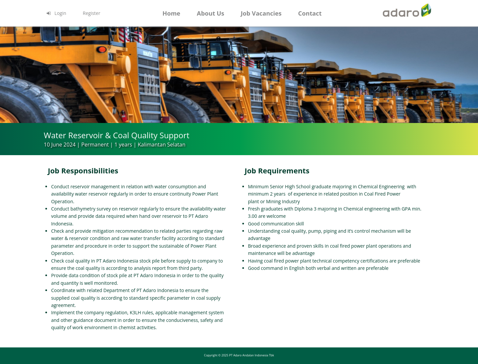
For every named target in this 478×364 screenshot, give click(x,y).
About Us (210, 13)
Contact (310, 13)
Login (56, 13)
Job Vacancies (261, 13)
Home (171, 13)
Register (91, 13)
